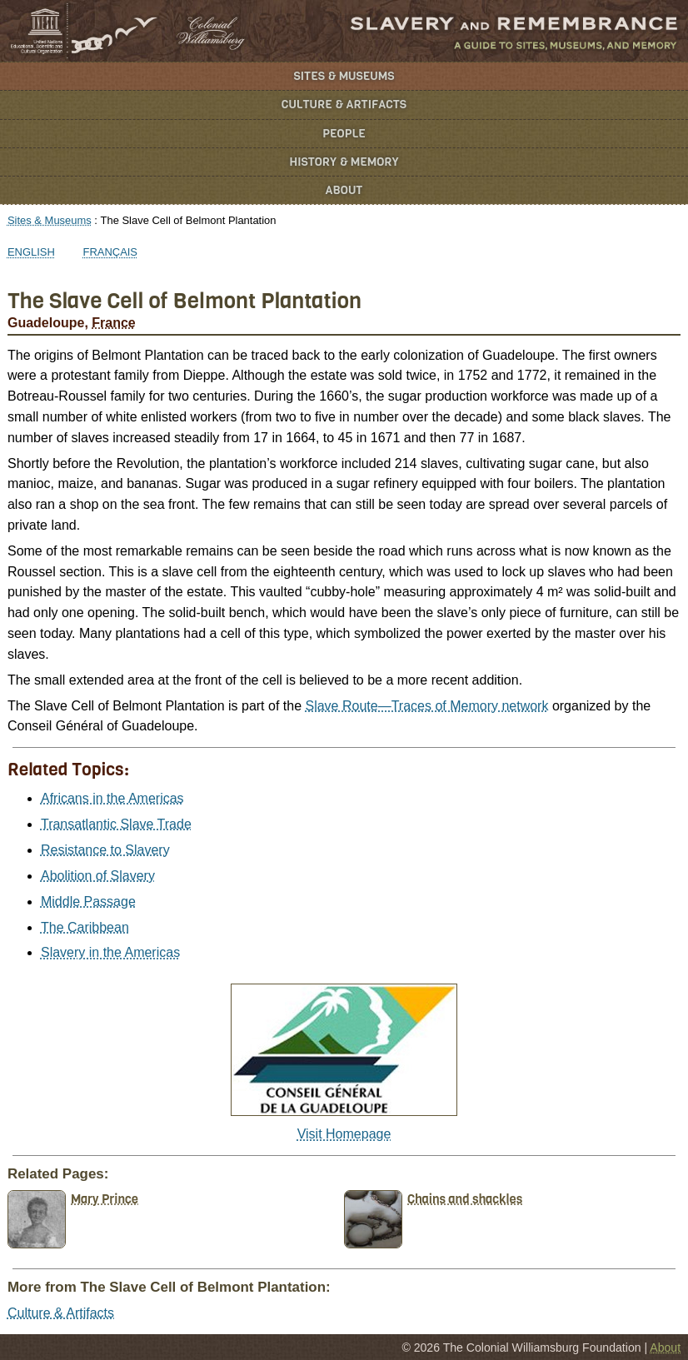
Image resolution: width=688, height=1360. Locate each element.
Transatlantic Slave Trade (116, 824)
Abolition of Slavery (98, 876)
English (31, 252)
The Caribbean (85, 927)
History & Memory (344, 162)
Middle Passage (88, 901)
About (344, 190)
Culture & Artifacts (344, 104)
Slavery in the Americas (110, 952)
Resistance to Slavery (105, 850)
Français (110, 252)
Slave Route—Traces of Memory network (426, 706)
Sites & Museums (344, 76)
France (113, 323)
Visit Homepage (344, 1134)
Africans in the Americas (112, 798)
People (344, 134)
